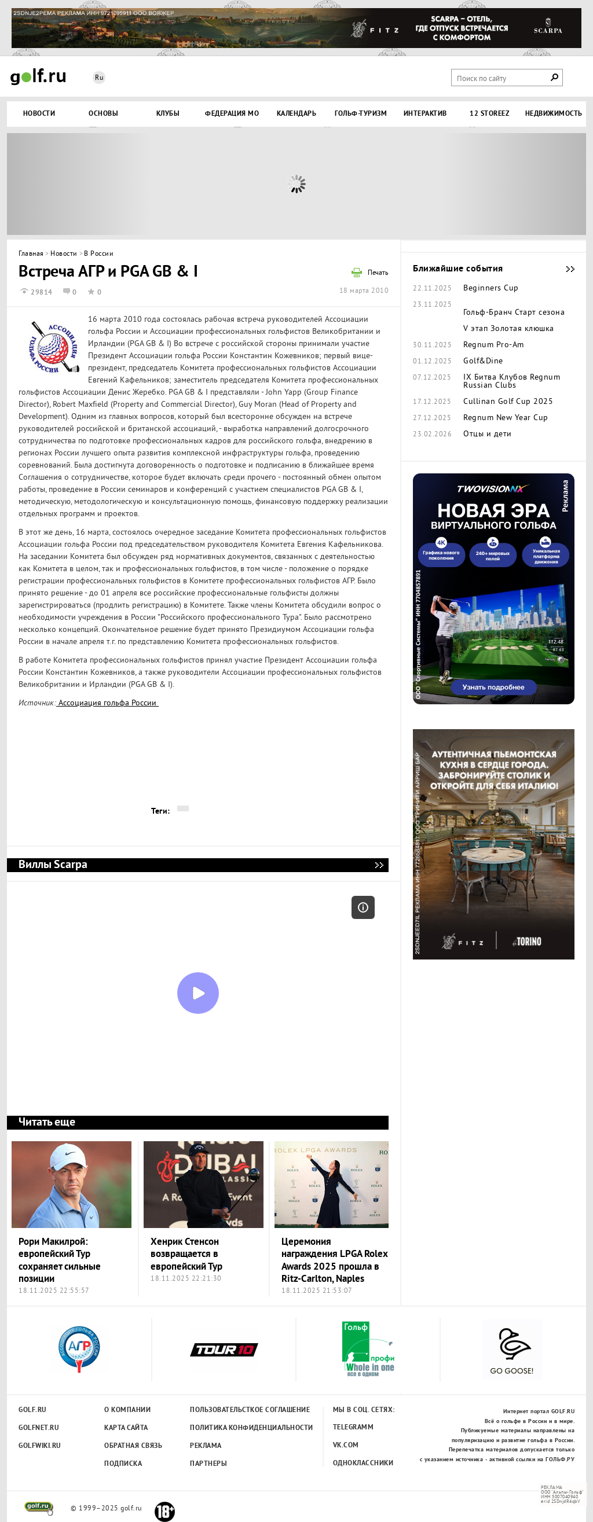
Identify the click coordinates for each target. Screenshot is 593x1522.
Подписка (123, 1464)
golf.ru (39, 1509)
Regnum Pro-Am (493, 345)
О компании (127, 1410)
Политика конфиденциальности (226, 1428)
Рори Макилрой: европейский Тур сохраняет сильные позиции (60, 1260)
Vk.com (346, 1445)
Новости (64, 254)
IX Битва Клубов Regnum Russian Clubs (511, 382)
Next (513, 184)
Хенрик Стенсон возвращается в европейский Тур (186, 1254)
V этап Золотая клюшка (508, 329)
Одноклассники (363, 1463)
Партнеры (208, 1464)
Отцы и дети (487, 435)
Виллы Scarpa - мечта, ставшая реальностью (379, 865)
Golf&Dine (483, 362)
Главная (31, 254)
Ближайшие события (564, 269)
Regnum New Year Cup (505, 418)
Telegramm (353, 1427)
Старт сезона (540, 313)
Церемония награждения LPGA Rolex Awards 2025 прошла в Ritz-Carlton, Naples (334, 1260)
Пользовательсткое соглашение (226, 1410)
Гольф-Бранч (488, 313)
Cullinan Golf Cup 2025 (508, 402)
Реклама (206, 1446)
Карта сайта (126, 1428)
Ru (99, 78)
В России (99, 254)
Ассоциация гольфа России (107, 703)
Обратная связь (133, 1446)
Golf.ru (33, 1410)
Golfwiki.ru (40, 1446)
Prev (79, 184)
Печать (378, 273)
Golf (38, 77)
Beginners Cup (491, 289)
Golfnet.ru (39, 1428)
